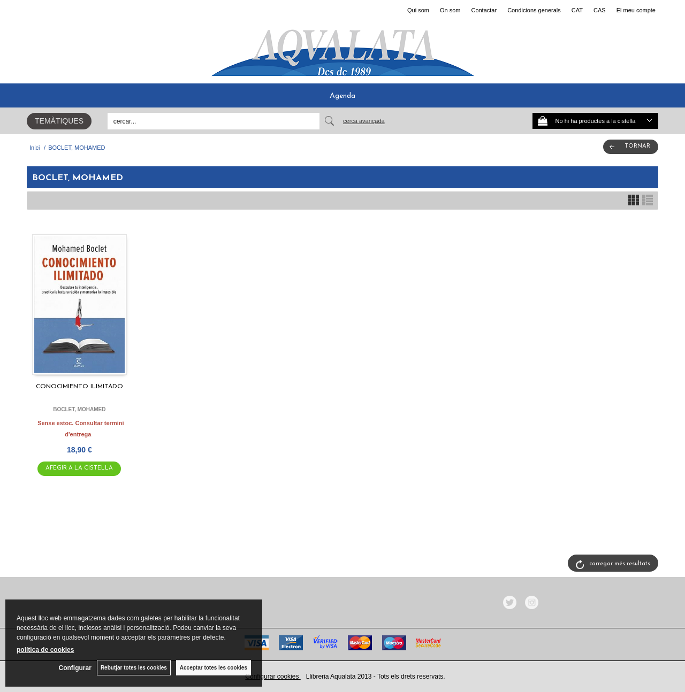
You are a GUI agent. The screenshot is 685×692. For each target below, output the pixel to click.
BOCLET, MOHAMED (79, 409)
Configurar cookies (272, 676)
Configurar (75, 668)
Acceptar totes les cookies (213, 668)
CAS (599, 10)
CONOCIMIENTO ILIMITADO (79, 386)
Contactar (484, 10)
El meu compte (636, 10)
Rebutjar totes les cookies (134, 668)
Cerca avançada (364, 121)
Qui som (418, 10)
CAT (577, 10)
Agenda (342, 96)
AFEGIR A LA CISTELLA (79, 468)
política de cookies (45, 649)
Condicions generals (534, 10)
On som (450, 10)
